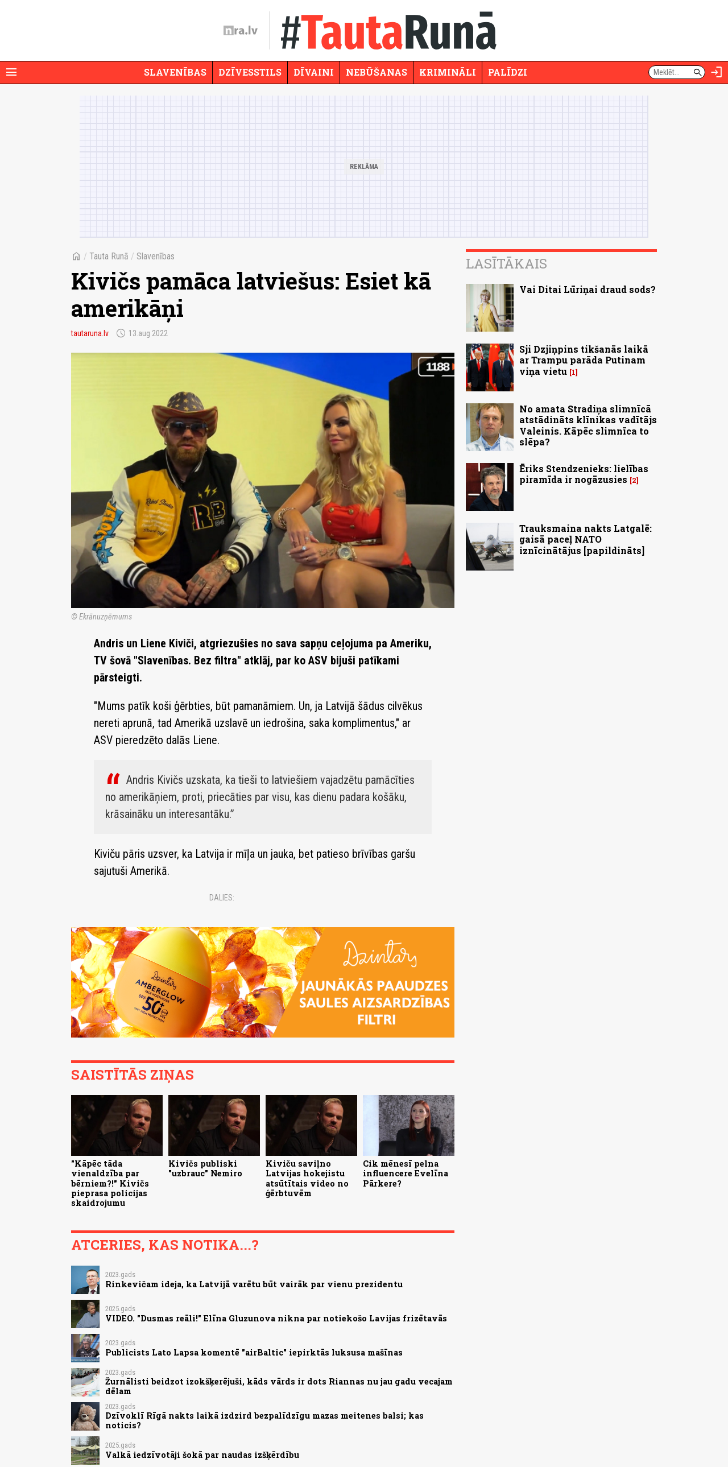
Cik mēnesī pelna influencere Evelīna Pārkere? (405, 1173)
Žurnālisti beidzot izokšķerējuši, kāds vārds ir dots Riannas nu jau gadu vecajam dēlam (279, 1386)
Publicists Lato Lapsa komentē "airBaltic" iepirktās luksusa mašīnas (254, 1352)
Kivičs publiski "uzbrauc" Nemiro (205, 1168)
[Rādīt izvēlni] (11, 72)
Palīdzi (507, 72)
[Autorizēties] (716, 72)
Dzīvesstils (250, 72)
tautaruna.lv (90, 333)
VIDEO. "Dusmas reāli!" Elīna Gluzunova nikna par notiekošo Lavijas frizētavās (276, 1318)
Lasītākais (506, 263)
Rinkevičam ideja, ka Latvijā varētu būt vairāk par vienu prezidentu (254, 1284)
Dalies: (221, 897)
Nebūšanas (376, 72)
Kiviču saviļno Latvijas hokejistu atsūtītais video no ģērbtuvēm (307, 1178)
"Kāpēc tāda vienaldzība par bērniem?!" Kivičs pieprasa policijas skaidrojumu (110, 1183)
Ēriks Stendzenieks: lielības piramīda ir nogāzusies (583, 473)
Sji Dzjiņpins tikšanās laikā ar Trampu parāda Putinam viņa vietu (583, 360)
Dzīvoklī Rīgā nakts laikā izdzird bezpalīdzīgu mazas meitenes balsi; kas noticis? (264, 1420)
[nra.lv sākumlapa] (241, 31)
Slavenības (175, 72)
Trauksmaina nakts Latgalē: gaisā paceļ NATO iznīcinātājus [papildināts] (585, 539)
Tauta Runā (109, 256)
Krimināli (447, 72)
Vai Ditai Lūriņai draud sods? (587, 289)
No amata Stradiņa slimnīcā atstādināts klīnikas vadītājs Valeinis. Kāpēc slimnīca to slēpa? (588, 425)
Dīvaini (313, 72)
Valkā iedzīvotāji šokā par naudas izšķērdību (202, 1454)
